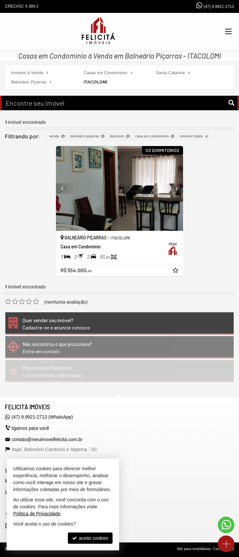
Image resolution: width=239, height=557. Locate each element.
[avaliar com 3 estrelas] (22, 301)
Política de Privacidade (36, 513)
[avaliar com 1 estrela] (8, 301)
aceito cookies (90, 538)
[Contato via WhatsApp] (226, 525)
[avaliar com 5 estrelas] (36, 301)
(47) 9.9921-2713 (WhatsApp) (42, 417)
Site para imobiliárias (194, 549)
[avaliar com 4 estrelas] (29, 301)
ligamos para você (30, 428)
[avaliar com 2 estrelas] (15, 301)
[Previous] (65, 188)
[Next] (173, 188)
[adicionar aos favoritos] (176, 271)
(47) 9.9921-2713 (219, 6)
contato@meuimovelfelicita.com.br (47, 439)
